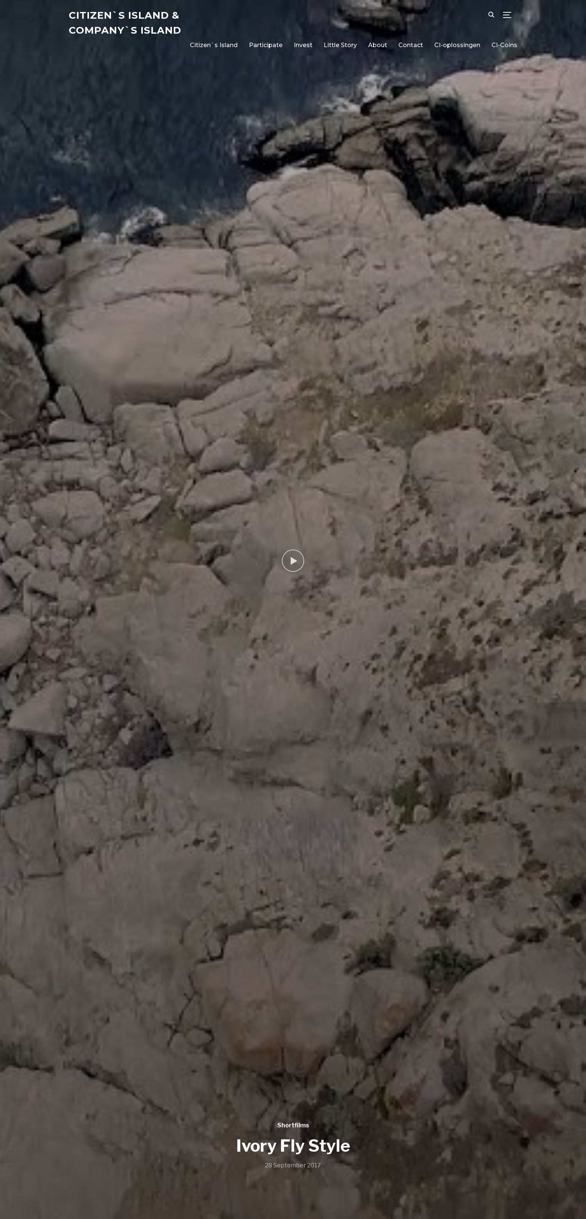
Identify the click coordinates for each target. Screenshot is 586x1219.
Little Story (340, 45)
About (377, 45)
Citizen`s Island (214, 45)
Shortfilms (293, 1125)
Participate (266, 45)
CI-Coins (504, 45)
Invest (303, 45)
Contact (410, 45)
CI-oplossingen (457, 45)
